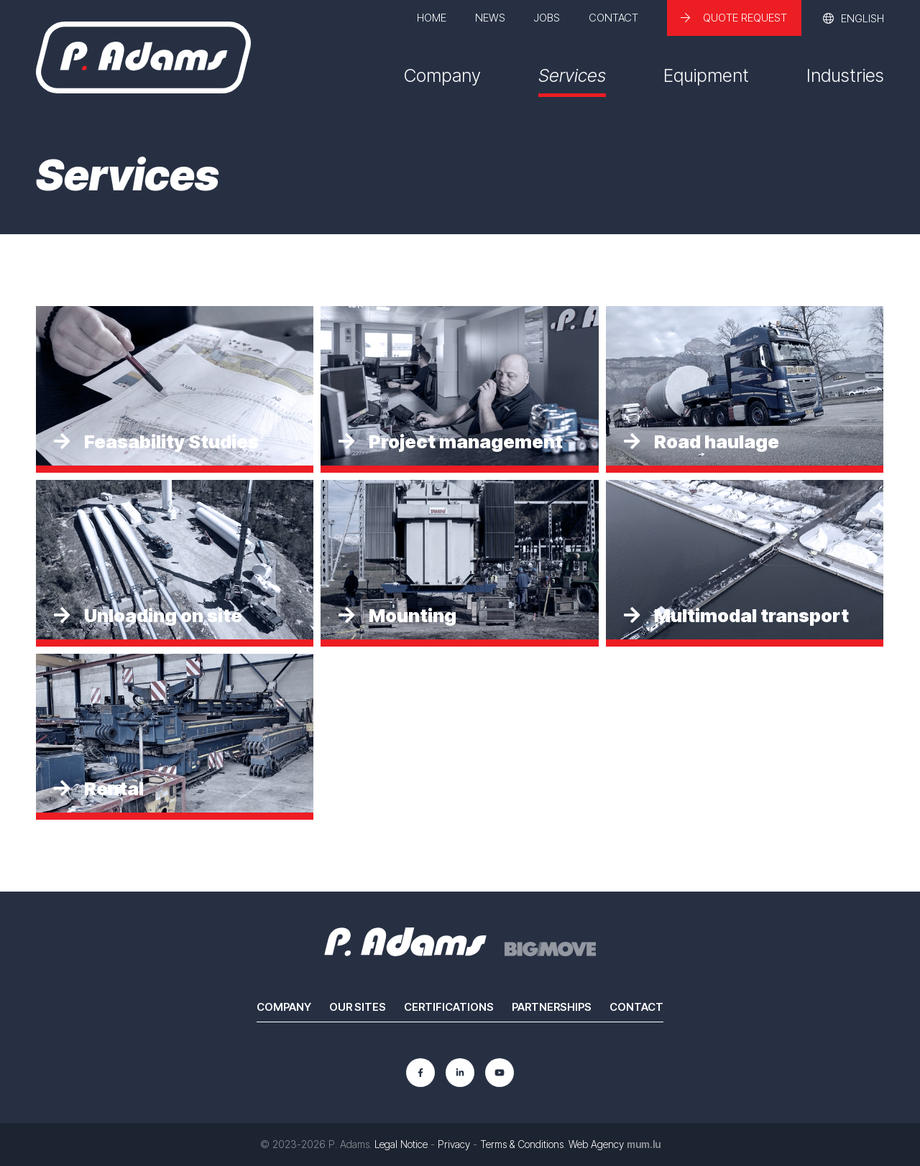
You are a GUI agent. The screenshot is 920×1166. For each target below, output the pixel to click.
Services (572, 75)
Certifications (449, 1007)
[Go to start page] (143, 57)
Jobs (547, 17)
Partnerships (552, 1007)
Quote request (745, 17)
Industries (845, 75)
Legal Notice (401, 1144)
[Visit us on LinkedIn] (460, 1072)
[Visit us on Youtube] (499, 1072)
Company (442, 75)
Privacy (454, 1144)
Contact (613, 17)
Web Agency (596, 1144)
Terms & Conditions (522, 1144)
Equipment (706, 75)
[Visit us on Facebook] (420, 1072)
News (490, 17)
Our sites (357, 1007)
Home (431, 17)
